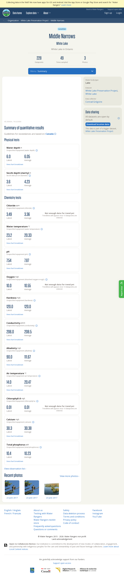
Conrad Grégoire (93, 101)
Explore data (32, 13)
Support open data (115, 9)
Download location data (98, 124)
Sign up (108, 12)
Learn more (66, 5)
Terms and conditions (74, 516)
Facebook (97, 510)
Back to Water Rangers (94, 9)
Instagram (98, 513)
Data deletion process (74, 513)
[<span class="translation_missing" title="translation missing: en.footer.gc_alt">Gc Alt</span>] (46, 570)
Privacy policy (69, 519)
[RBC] (32, 570)
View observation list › (15, 468)
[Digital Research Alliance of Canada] (76, 570)
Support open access (62, 563)
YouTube (97, 516)
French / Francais (12, 513)
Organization (13, 20)
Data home (17, 13)
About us (38, 510)
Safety (66, 510)
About (47, 13)
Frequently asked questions (47, 526)
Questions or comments (45, 529)
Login (119, 12)
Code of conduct (71, 523)
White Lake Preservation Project (35, 20)
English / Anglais (12, 510)
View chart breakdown (14, 164)
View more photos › (69, 476)
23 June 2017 (12, 497)
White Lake (91, 93)
